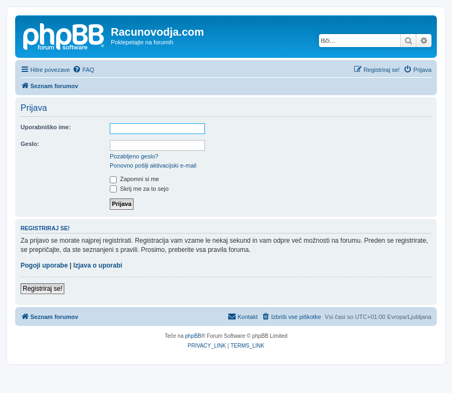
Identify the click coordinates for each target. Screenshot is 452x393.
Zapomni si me (134, 179)
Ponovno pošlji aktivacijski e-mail (153, 165)
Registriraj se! (42, 288)
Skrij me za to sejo (139, 188)
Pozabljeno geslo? (134, 156)
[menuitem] (83, 69)
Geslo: (30, 144)
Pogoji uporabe (44, 265)
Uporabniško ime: (46, 127)
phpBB (193, 336)
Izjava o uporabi (97, 265)
